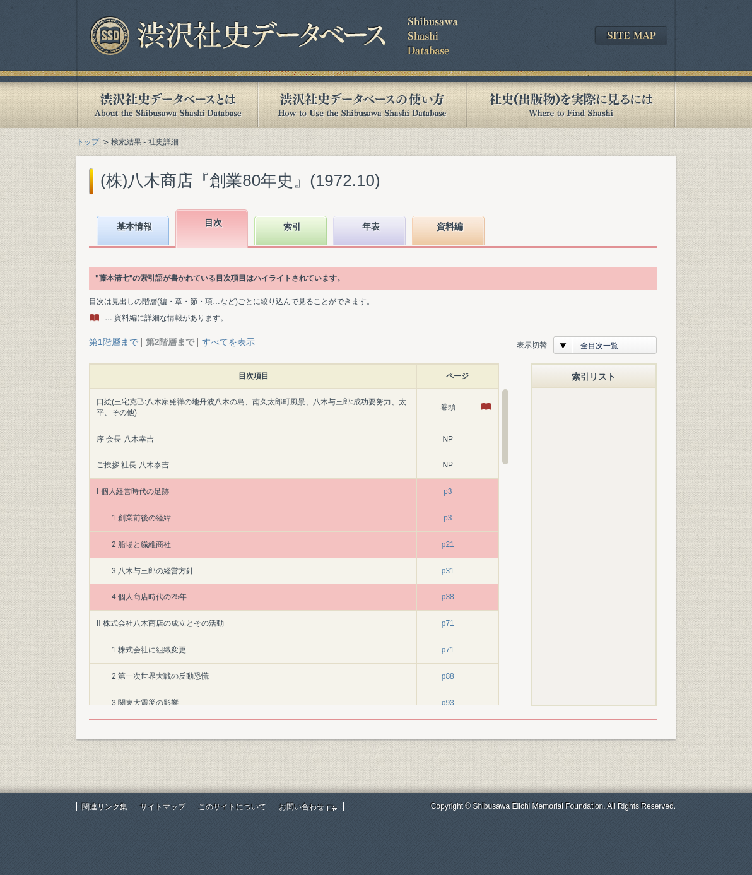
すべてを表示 (228, 342)
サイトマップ (162, 806)
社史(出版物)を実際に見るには (571, 105)
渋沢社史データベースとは (166, 105)
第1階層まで (113, 342)
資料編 (450, 226)
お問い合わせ (301, 806)
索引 (292, 226)
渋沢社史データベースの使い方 (362, 105)
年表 (371, 226)
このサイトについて (232, 806)
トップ (87, 142)
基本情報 (134, 226)
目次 (213, 223)
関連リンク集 (104, 806)
